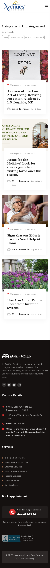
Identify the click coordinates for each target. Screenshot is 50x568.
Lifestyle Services (13, 466)
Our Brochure (11, 485)
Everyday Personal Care (16, 462)
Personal (28, 37)
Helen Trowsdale (20, 109)
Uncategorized (38, 37)
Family (5, 37)
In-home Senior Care (15, 458)
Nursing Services (13, 476)
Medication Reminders (16, 471)
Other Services (12, 480)
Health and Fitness (16, 37)
